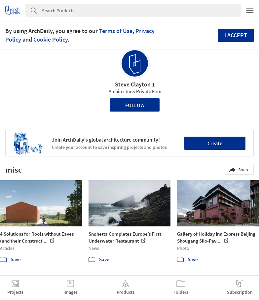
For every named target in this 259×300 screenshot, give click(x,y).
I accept (235, 35)
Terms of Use (115, 31)
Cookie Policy (50, 39)
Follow (135, 105)
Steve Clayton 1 (135, 84)
